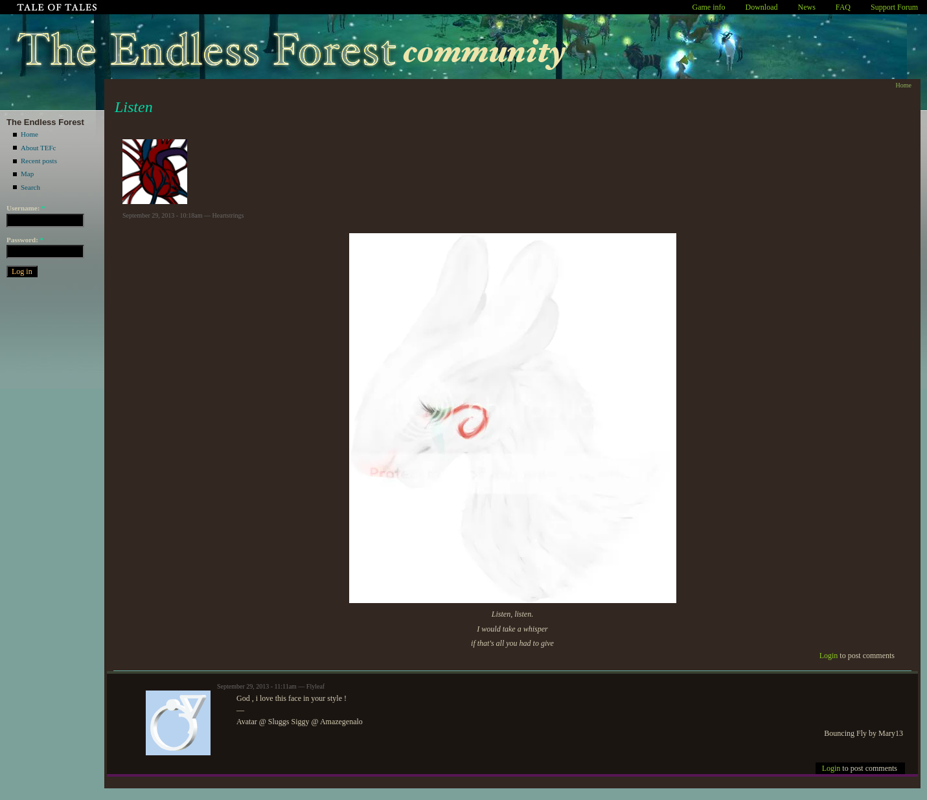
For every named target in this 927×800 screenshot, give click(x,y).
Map (27, 173)
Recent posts (39, 161)
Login (828, 655)
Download (762, 7)
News (807, 7)
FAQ (843, 7)
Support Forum (894, 7)
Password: (24, 240)
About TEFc (38, 148)
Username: (25, 208)
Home (29, 134)
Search (30, 187)
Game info (709, 7)
